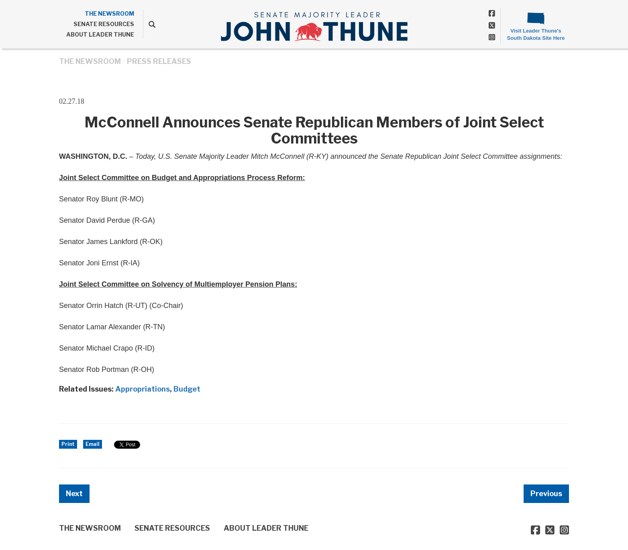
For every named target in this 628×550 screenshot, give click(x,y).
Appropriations (142, 389)
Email (93, 444)
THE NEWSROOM (109, 13)
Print (68, 444)
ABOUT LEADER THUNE (100, 34)
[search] (149, 24)
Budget (186, 389)
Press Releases (159, 61)
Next (74, 493)
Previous (546, 493)
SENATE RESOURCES (103, 24)
